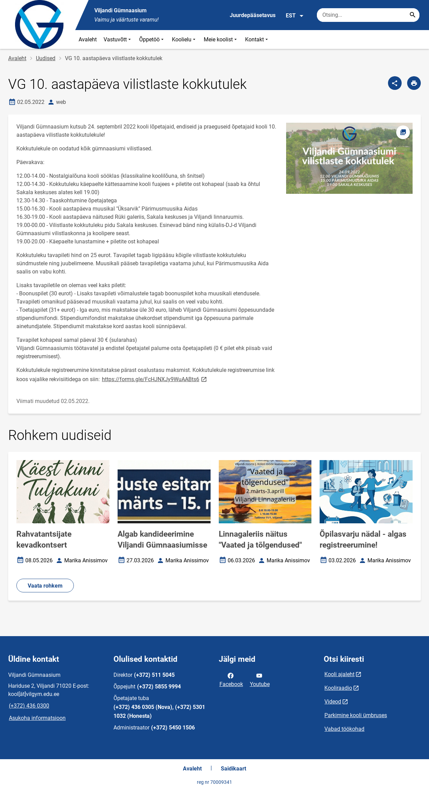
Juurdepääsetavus (253, 15)
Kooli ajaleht (339, 674)
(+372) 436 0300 (29, 705)
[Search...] (412, 15)
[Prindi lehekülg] (414, 83)
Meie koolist (221, 39)
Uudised (45, 58)
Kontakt (257, 39)
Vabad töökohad (344, 729)
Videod (332, 701)
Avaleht (88, 39)
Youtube (260, 679)
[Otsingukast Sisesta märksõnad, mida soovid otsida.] (368, 15)
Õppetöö (152, 39)
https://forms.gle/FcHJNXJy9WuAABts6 (155, 378)
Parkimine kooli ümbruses (355, 715)
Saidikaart (233, 768)
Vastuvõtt (118, 39)
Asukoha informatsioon (37, 718)
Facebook (231, 679)
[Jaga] (395, 83)
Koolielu (184, 39)
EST (295, 16)
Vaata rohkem (45, 585)
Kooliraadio (338, 688)
